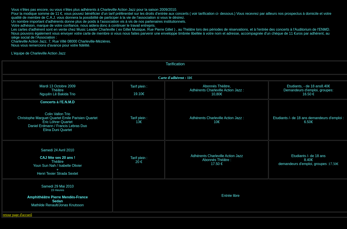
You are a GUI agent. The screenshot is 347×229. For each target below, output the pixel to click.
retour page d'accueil (17, 215)
